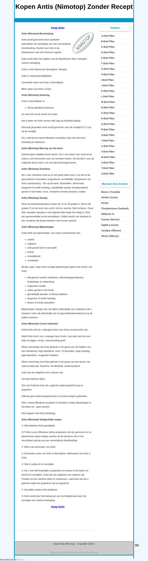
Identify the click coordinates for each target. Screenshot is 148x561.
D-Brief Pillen (108, 52)
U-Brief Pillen (108, 146)
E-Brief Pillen (107, 58)
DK (56, 552)
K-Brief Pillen (107, 91)
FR (76, 552)
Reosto (105, 203)
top (136, 545)
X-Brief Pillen (107, 162)
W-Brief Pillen (108, 157)
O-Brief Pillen (108, 113)
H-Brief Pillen (108, 74)
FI (72, 552)
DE (51, 552)
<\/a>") (20, 559)
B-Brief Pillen (107, 41)
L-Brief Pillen (107, 96)
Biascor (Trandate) (110, 192)
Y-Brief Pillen (107, 168)
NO (81, 552)
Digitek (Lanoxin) (110, 225)
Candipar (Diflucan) (111, 230)
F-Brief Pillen (107, 63)
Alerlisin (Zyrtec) (109, 197)
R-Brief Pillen (108, 129)
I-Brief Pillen (107, 80)
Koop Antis (57, 27)
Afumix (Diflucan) (110, 236)
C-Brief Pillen (108, 47)
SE (96, 552)
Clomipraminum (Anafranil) (115, 208)
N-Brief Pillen (108, 107)
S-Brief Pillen (107, 135)
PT (91, 552)
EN (67, 552)
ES (61, 552)
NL (86, 552)
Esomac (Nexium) (110, 219)
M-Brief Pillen (108, 102)
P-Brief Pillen (107, 118)
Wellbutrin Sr (107, 214)
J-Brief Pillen (107, 85)
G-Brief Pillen (108, 69)
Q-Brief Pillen (108, 124)
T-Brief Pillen (107, 140)
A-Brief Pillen (107, 36)
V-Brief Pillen (107, 151)
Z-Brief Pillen (107, 173)
